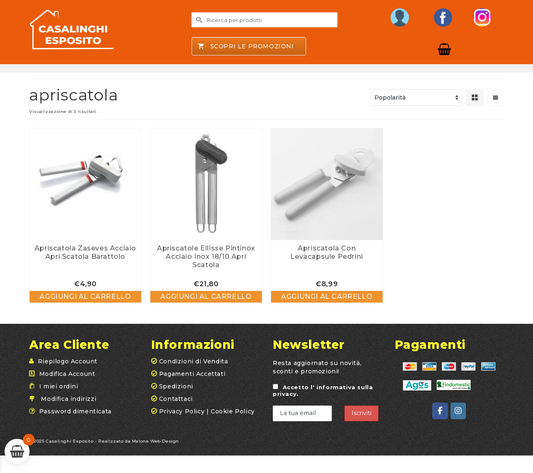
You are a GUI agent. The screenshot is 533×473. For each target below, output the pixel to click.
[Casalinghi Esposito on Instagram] (458, 411)
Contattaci (172, 399)
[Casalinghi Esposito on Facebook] (440, 411)
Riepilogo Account (67, 361)
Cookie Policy (233, 411)
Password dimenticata (75, 411)
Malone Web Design (155, 441)
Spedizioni (172, 386)
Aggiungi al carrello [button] (85, 296)
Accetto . (323, 390)
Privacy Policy (181, 411)
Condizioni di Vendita (189, 361)
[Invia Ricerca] (198, 20)
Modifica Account (67, 374)
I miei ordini (58, 386)
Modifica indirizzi (68, 399)
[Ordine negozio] (416, 97)
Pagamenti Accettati (188, 374)
